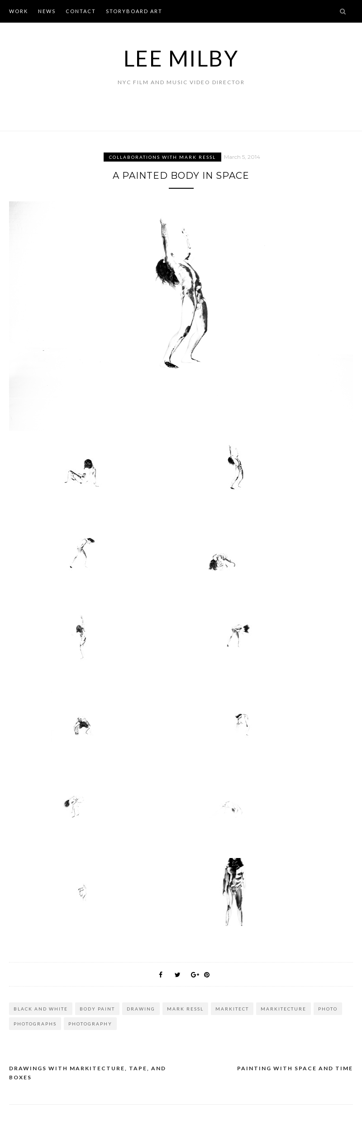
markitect (232, 1008)
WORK (18, 11)
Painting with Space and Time (295, 1068)
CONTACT (81, 11)
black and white (41, 1008)
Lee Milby (181, 58)
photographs (35, 1023)
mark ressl (185, 1008)
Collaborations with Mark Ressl (162, 157)
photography (90, 1023)
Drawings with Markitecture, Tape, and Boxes (87, 1073)
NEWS (47, 11)
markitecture (283, 1008)
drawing (141, 1008)
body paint (97, 1008)
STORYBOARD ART (134, 11)
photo (328, 1008)
